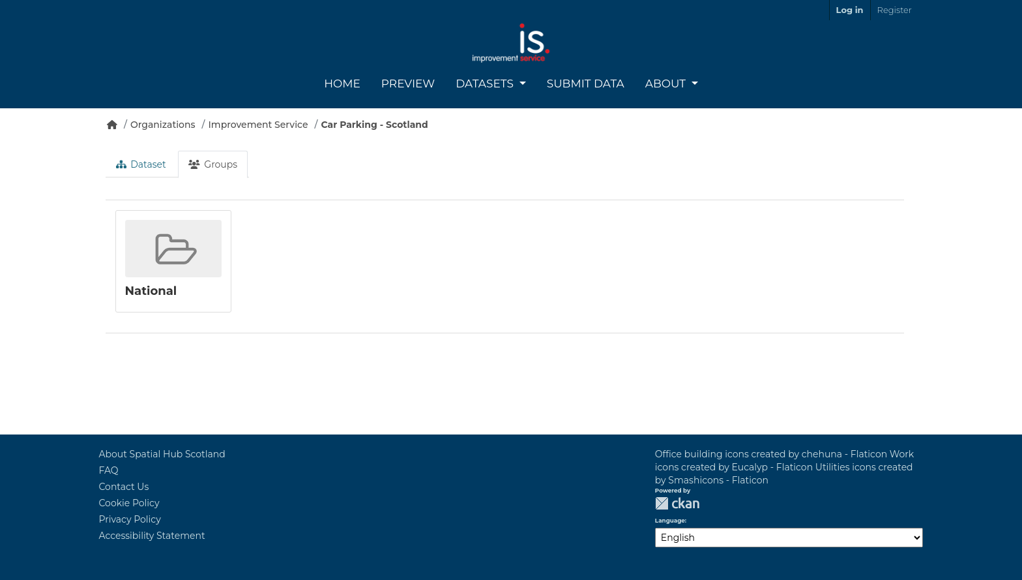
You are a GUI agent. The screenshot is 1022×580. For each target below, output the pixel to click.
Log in (850, 10)
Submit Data (585, 83)
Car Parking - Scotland (374, 124)
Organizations (163, 124)
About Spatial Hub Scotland (162, 454)
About (667, 83)
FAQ (109, 470)
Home (342, 83)
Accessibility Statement (152, 536)
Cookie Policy (129, 503)
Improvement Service (258, 124)
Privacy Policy (130, 519)
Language (670, 520)
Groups (212, 164)
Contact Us (124, 487)
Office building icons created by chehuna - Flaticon (771, 454)
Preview (408, 83)
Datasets (486, 83)
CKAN (677, 503)
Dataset (141, 164)
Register (894, 10)
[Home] (112, 124)
